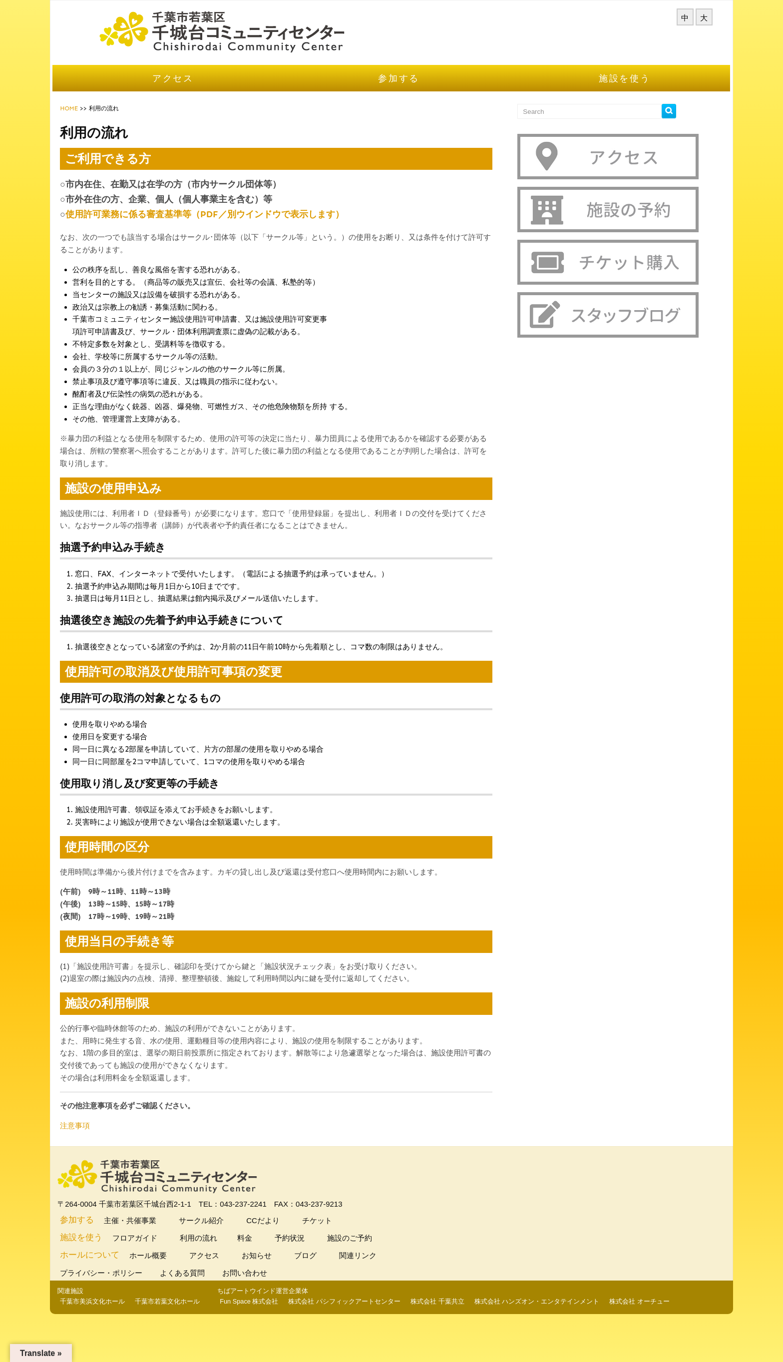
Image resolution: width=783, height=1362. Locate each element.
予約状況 (320, 1247)
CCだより (294, 1229)
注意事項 (107, 1138)
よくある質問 (215, 1282)
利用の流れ (229, 1247)
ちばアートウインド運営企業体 (134, 1329)
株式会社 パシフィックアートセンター (216, 1339)
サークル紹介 (232, 1229)
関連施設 (102, 1300)
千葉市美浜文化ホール (124, 1311)
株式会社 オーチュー (511, 1339)
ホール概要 (179, 1264)
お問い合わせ (278, 1282)
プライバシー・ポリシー (134, 1282)
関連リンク (388, 1264)
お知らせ (287, 1264)
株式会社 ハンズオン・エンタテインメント (408, 1339)
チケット (348, 1229)
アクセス (194, 90)
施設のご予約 (380, 1247)
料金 (276, 1247)
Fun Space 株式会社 (121, 1339)
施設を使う (604, 90)
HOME (101, 120)
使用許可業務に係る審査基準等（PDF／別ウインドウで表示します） (236, 226)
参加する (399, 90)
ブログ (336, 1264)
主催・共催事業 (160, 1229)
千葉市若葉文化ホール (199, 1311)
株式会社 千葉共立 (310, 1339)
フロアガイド (165, 1247)
